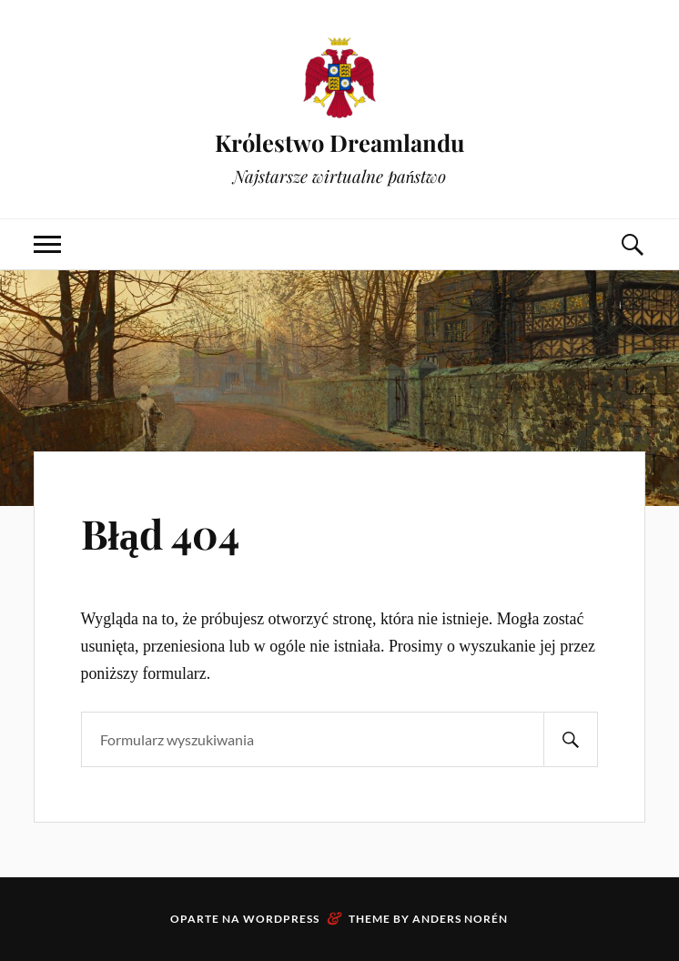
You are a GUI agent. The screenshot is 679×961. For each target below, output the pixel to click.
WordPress (281, 919)
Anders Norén (460, 919)
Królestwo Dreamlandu (339, 141)
